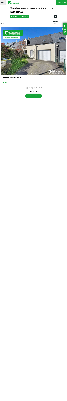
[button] (65, 25)
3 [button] (35, 74)
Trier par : (56, 21)
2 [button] (33, 74)
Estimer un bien (61, 2)
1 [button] (32, 74)
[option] (33, 51)
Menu (2, 2)
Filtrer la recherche (19, 16)
